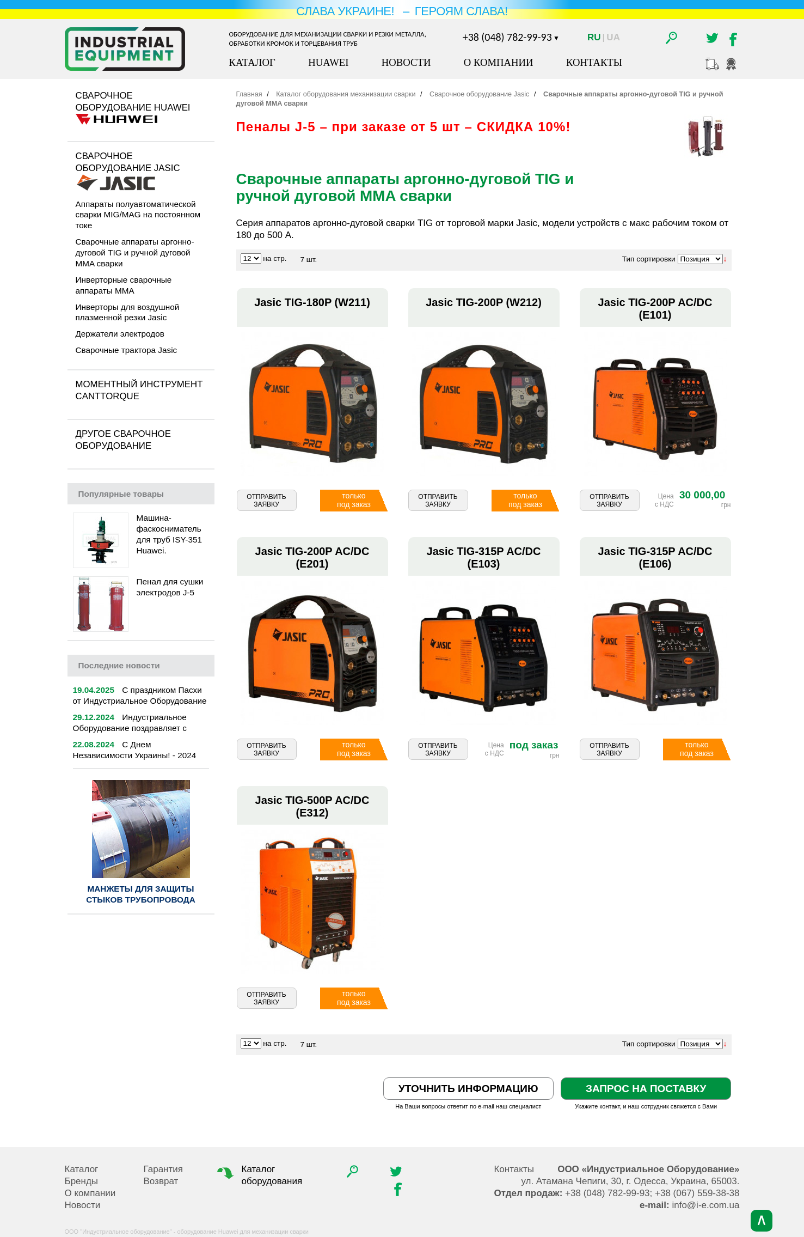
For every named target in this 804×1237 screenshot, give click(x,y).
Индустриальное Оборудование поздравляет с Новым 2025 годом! (130, 728)
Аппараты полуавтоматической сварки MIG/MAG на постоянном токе (138, 214)
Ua (613, 37)
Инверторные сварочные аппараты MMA (124, 285)
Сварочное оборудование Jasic (128, 162)
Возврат (161, 1181)
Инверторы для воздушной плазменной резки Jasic (128, 312)
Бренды (82, 1181)
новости (119, 665)
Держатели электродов (120, 333)
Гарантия (163, 1169)
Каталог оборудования (258, 1174)
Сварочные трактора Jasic (126, 350)
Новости (406, 62)
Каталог (252, 62)
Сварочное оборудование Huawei (133, 101)
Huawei (328, 62)
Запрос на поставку (646, 1088)
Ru (594, 37)
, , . (630, 1181)
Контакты (594, 62)
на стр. (274, 258)
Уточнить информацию (468, 1088)
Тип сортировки (649, 259)
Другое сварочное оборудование (123, 440)
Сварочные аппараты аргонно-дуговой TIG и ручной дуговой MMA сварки (135, 252)
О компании (498, 62)
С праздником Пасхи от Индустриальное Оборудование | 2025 (140, 700)
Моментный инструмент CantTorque (139, 390)
